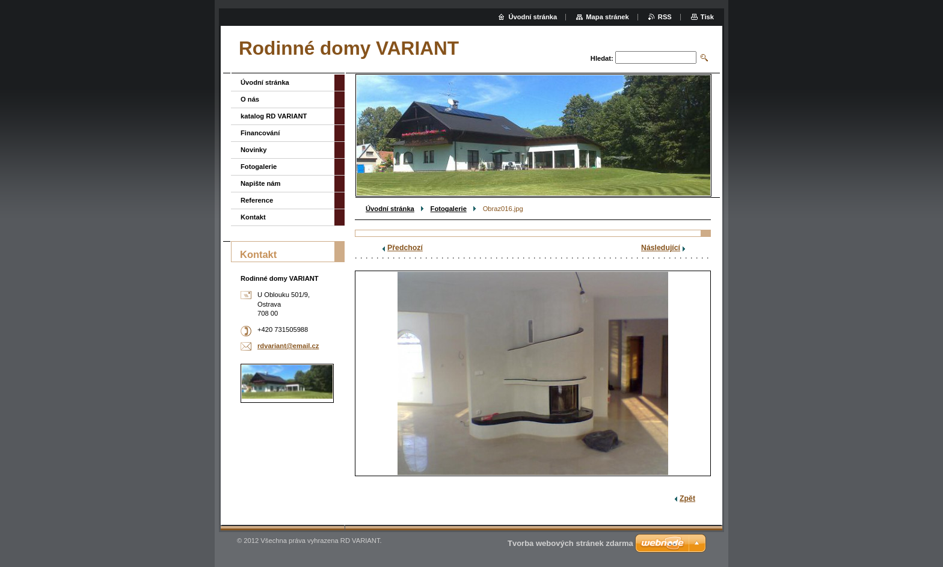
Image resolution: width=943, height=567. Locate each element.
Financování (260, 132)
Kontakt (253, 217)
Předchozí (405, 248)
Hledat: (602, 58)
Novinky (254, 149)
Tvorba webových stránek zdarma (570, 543)
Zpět (687, 498)
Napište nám (261, 183)
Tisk (707, 16)
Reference (257, 200)
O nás (250, 99)
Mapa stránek (607, 16)
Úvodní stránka (390, 208)
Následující (660, 248)
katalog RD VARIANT (274, 116)
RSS (665, 16)
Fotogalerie (449, 208)
